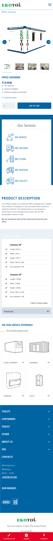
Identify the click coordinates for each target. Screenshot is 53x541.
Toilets (6, 411)
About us (7, 441)
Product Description (9, 97)
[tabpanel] (26, 271)
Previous (4, 42)
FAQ (4, 449)
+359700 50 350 (9, 476)
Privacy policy (35, 526)
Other (5, 434)
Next (48, 42)
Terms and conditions (14, 526)
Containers (8, 418)
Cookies (26, 526)
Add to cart (34, 105)
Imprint (43, 526)
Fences (6, 426)
